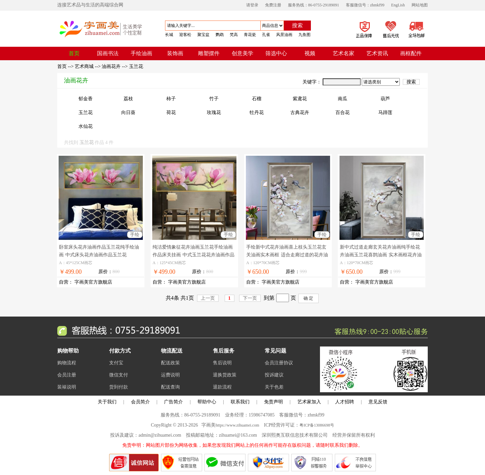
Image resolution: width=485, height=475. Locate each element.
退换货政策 (224, 374)
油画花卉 (111, 66)
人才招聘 (344, 401)
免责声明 (273, 401)
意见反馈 (377, 401)
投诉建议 (274, 374)
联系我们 (240, 401)
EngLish (398, 5)
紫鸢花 (300, 98)
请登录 (252, 5)
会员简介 (140, 401)
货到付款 (118, 387)
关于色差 (274, 387)
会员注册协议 (279, 362)
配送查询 (170, 387)
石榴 (256, 98)
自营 (63, 282)
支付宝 (116, 362)
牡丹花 (257, 112)
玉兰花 (136, 66)
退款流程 (222, 387)
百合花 (342, 112)
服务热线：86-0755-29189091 (313, 5)
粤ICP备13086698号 (316, 425)
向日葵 (128, 112)
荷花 (171, 112)
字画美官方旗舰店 (93, 282)
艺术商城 (84, 66)
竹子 (214, 98)
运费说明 (170, 374)
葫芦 (385, 98)
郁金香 (85, 98)
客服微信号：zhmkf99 (365, 5)
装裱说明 (66, 387)
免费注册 (273, 5)
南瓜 (342, 98)
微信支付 (118, 374)
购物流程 (66, 362)
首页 (62, 66)
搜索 (297, 25)
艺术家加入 (309, 401)
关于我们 (107, 401)
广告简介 (173, 401)
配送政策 (170, 362)
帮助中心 (206, 401)
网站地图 (420, 5)
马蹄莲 (385, 112)
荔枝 (128, 98)
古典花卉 (299, 112)
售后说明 (222, 362)
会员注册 (66, 374)
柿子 (171, 98)
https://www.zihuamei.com (237, 425)
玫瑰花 (214, 112)
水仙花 (85, 126)
